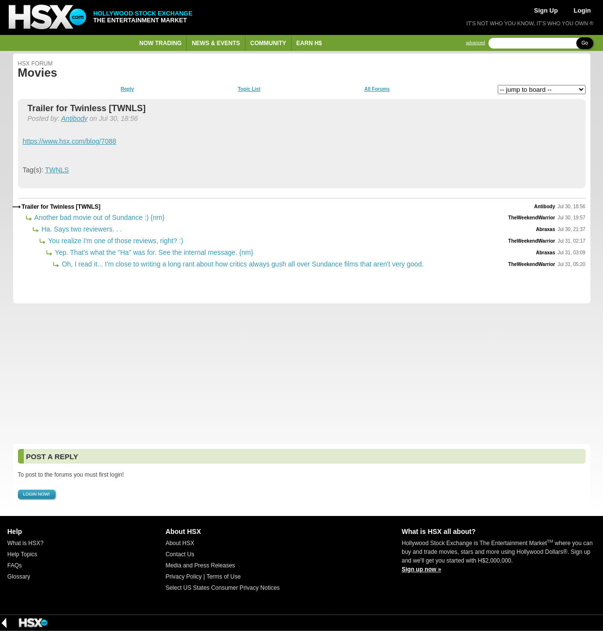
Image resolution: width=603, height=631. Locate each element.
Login (582, 10)
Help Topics (22, 554)
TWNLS (57, 170)
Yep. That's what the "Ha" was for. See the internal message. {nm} (153, 252)
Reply (127, 89)
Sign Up (546, 10)
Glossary (18, 576)
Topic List (249, 89)
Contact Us (179, 554)
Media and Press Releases (200, 565)
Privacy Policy (183, 576)
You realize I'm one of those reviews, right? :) (115, 241)
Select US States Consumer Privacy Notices (222, 587)
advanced (475, 43)
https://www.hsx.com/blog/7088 (69, 141)
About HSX (179, 543)
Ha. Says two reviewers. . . (81, 229)
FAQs (14, 565)
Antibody (74, 118)
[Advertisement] (302, 374)
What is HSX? (25, 543)
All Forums (377, 89)
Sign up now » (421, 569)
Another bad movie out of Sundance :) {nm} (99, 217)
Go (585, 43)
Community (268, 43)
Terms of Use (223, 576)
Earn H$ (309, 43)
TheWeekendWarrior (531, 217)
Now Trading (160, 43)
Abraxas (545, 229)
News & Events (216, 43)
